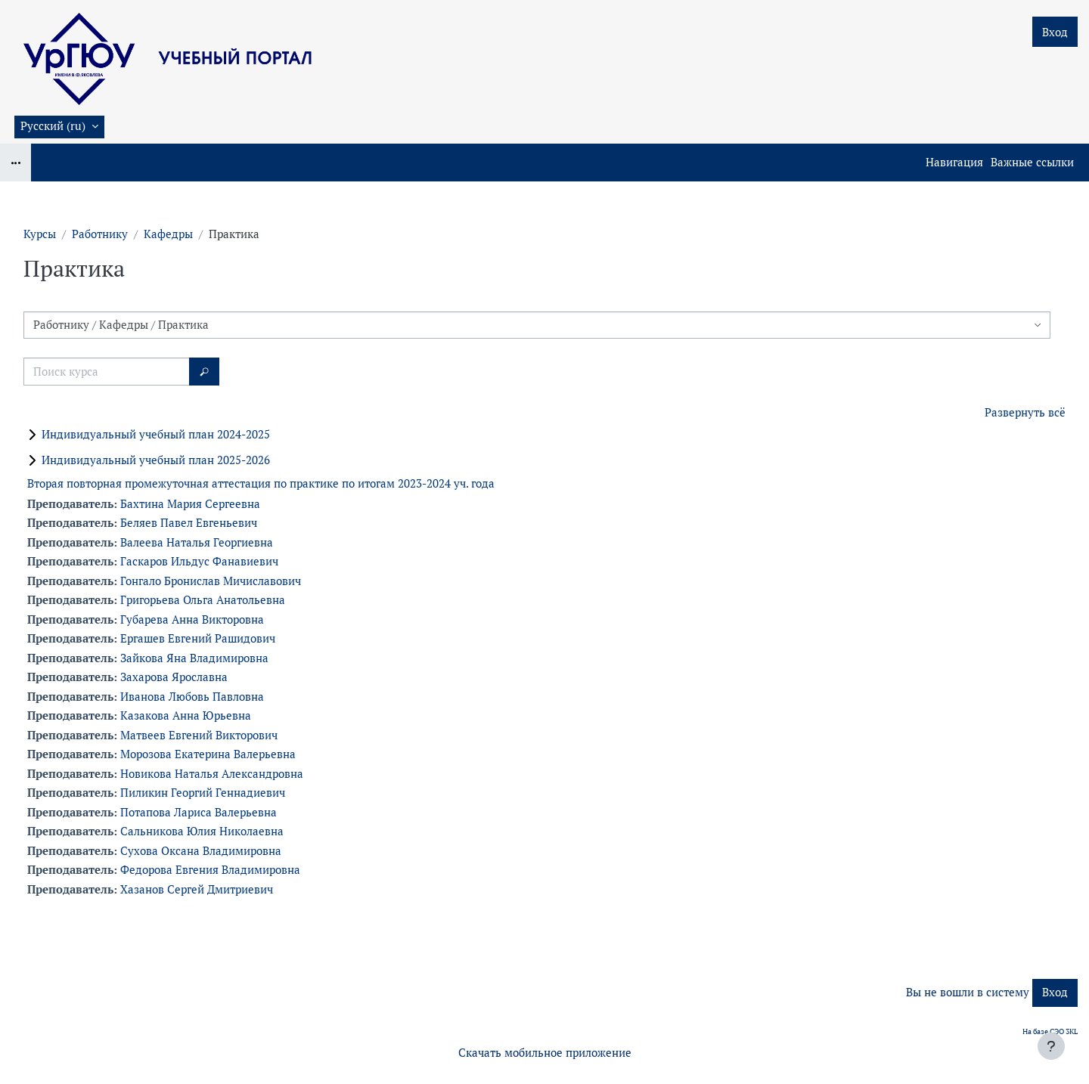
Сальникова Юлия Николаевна (202, 831)
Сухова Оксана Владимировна (200, 851)
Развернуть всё (1025, 412)
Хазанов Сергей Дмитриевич (196, 889)
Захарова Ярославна (174, 677)
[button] (59, 127)
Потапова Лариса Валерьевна (198, 812)
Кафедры (168, 234)
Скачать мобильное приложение (544, 1052)
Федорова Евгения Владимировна (210, 870)
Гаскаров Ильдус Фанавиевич (199, 561)
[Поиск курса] (106, 372)
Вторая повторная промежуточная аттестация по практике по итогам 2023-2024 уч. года (261, 483)
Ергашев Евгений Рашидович (197, 638)
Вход (1055, 32)
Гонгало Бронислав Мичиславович (210, 581)
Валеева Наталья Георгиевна (196, 542)
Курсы (39, 234)
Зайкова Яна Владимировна (194, 658)
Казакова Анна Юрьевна (185, 715)
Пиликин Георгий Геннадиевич (202, 792)
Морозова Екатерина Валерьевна (208, 754)
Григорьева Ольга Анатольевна (202, 600)
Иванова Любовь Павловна (192, 696)
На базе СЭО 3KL (1050, 1031)
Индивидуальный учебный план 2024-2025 (156, 434)
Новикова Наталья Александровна (211, 774)
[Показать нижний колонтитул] (1051, 1046)
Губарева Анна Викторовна (192, 619)
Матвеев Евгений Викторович (199, 735)
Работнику (100, 234)
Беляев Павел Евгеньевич (188, 523)
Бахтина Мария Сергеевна (190, 504)
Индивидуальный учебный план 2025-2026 (156, 460)
